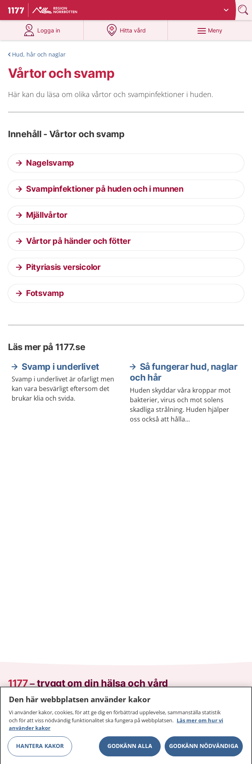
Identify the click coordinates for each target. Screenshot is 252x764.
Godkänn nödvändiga (203, 748)
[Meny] (210, 30)
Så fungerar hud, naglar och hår (184, 372)
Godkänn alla (129, 748)
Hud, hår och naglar (39, 54)
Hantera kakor (40, 748)
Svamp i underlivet (60, 366)
